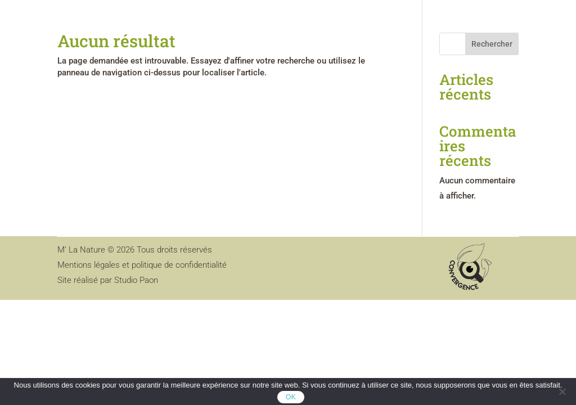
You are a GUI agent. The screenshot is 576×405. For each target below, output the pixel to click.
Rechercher (491, 43)
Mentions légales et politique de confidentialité (142, 265)
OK (291, 397)
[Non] (562, 391)
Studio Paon (136, 280)
